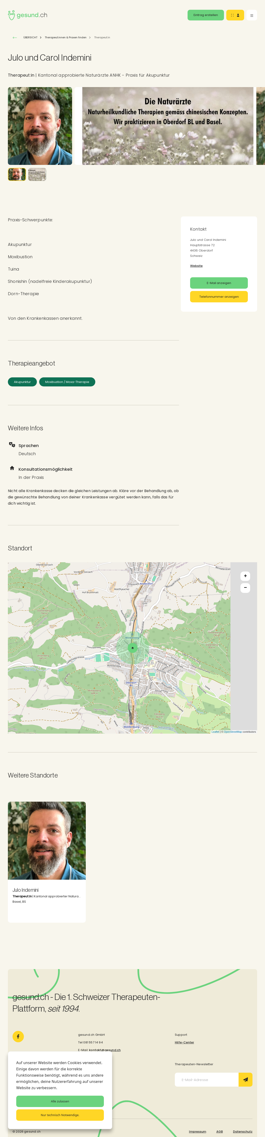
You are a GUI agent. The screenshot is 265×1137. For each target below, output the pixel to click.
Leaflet (215, 731)
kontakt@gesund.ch (105, 1050)
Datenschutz (242, 1131)
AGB (219, 1131)
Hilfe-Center (184, 1042)
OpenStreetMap (233, 731)
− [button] (245, 588)
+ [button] (245, 576)
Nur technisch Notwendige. (60, 1115)
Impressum (197, 1131)
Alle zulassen (60, 1101)
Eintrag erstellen (206, 15)
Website (196, 266)
